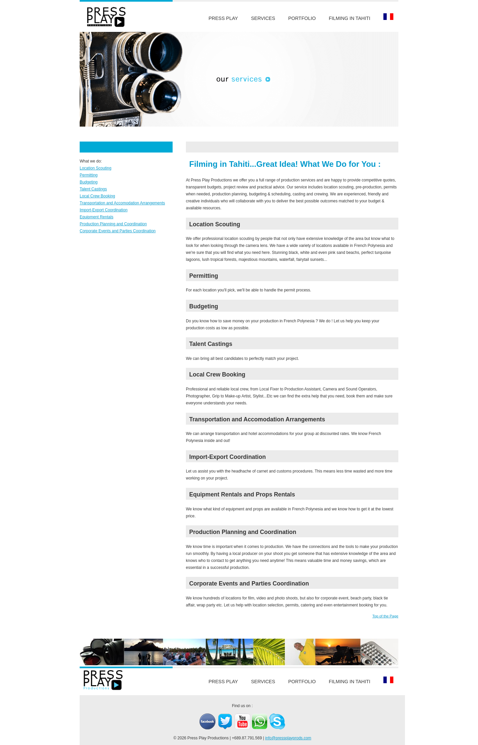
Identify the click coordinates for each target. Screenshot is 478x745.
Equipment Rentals (96, 217)
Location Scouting (95, 168)
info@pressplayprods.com (288, 738)
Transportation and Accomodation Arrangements (122, 203)
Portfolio (302, 18)
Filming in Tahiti (349, 18)
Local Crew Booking (97, 196)
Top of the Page (385, 616)
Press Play (223, 18)
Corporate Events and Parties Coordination (118, 231)
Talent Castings (93, 189)
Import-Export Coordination (103, 210)
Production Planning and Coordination (113, 224)
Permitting (89, 175)
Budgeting (89, 182)
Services (263, 18)
